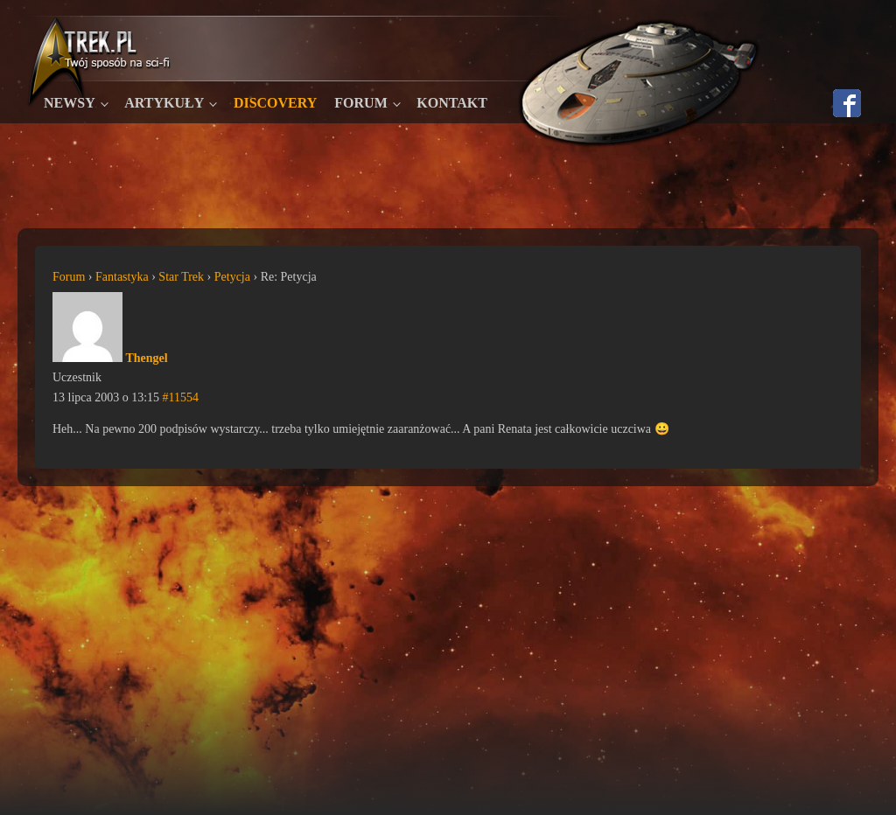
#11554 (181, 397)
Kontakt (451, 102)
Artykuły (164, 102)
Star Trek (181, 276)
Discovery (275, 102)
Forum (360, 102)
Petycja (232, 276)
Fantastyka (122, 276)
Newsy (69, 102)
